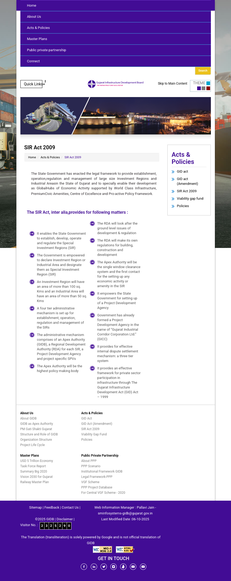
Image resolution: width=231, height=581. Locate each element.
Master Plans (37, 39)
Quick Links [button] (34, 84)
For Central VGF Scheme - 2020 (103, 493)
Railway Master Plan (34, 482)
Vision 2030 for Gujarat (36, 477)
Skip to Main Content (172, 83)
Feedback (51, 507)
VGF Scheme (90, 482)
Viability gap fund (190, 198)
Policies (183, 206)
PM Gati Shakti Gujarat (36, 429)
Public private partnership (46, 50)
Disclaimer (65, 519)
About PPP (89, 461)
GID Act (86, 418)
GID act (182, 171)
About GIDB (28, 418)
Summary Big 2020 (33, 471)
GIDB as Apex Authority (36, 424)
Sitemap (35, 507)
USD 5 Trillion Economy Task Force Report (36, 463)
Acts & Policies (38, 28)
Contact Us (70, 507)
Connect (33, 61)
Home (31, 5)
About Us (34, 17)
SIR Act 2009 (187, 191)
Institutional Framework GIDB (102, 471)
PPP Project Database (96, 487)
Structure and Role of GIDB (39, 434)
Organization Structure (36, 440)
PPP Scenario (90, 466)
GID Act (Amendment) (96, 424)
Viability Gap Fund (94, 434)
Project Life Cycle (32, 445)
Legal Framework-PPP (96, 477)
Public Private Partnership (100, 455)
